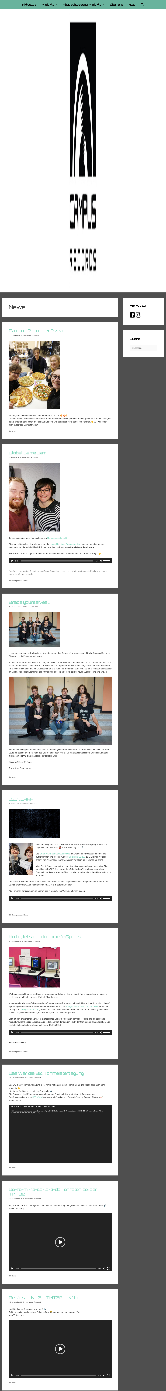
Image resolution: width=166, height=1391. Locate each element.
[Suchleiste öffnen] (142, 4)
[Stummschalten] (101, 561)
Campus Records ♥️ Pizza (36, 330)
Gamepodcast (17, 581)
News (14, 431)
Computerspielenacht (57, 538)
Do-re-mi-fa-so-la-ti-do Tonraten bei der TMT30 (53, 1191)
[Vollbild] (108, 1268)
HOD (132, 4)
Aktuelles (29, 4)
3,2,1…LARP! (21, 799)
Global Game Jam (28, 453)
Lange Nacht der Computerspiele (65, 544)
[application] (60, 560)
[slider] (57, 560)
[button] (60, 1242)
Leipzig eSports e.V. (29, 1009)
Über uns (116, 4)
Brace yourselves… (29, 602)
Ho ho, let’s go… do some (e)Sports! (45, 936)
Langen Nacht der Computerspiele (82, 1006)
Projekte (51, 4)
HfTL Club (37, 1097)
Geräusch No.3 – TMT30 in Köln (43, 1297)
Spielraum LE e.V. (77, 857)
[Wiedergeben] (12, 561)
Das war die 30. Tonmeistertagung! (47, 1073)
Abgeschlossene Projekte (85, 4)
